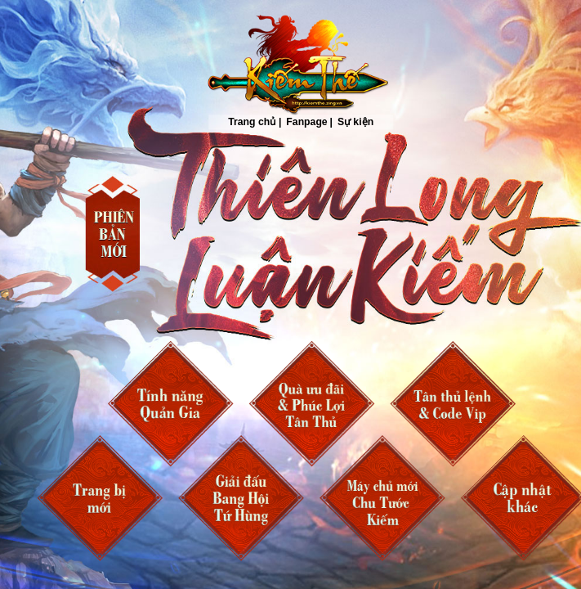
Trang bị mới (100, 498)
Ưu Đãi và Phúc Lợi (311, 404)
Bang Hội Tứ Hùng (241, 498)
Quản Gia (170, 404)
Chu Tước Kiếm (382, 498)
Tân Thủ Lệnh (453, 404)
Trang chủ (292, 65)
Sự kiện (355, 122)
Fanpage (306, 122)
